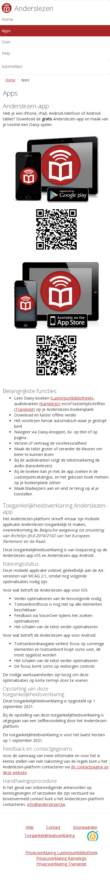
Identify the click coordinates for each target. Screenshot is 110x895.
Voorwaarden (85, 827)
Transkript (24, 409)
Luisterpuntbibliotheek (71, 398)
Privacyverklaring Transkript (61, 864)
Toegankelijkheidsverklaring (49, 835)
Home (10, 80)
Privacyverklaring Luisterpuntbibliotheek (61, 852)
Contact (53, 827)
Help (29, 827)
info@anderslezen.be (46, 804)
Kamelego (49, 403)
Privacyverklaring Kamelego (61, 858)
